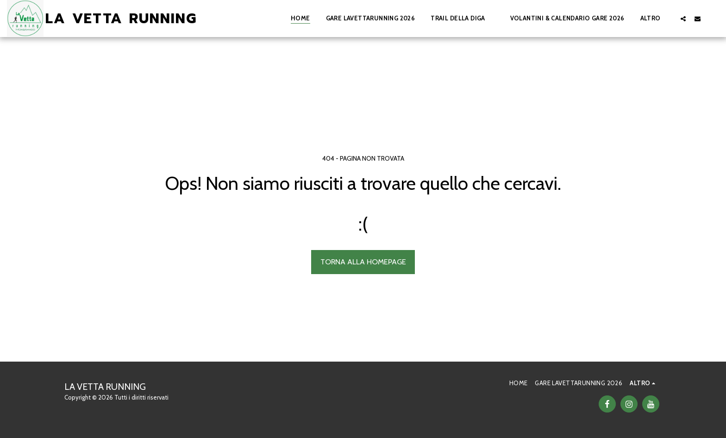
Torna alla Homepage (363, 261)
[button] (462, 18)
